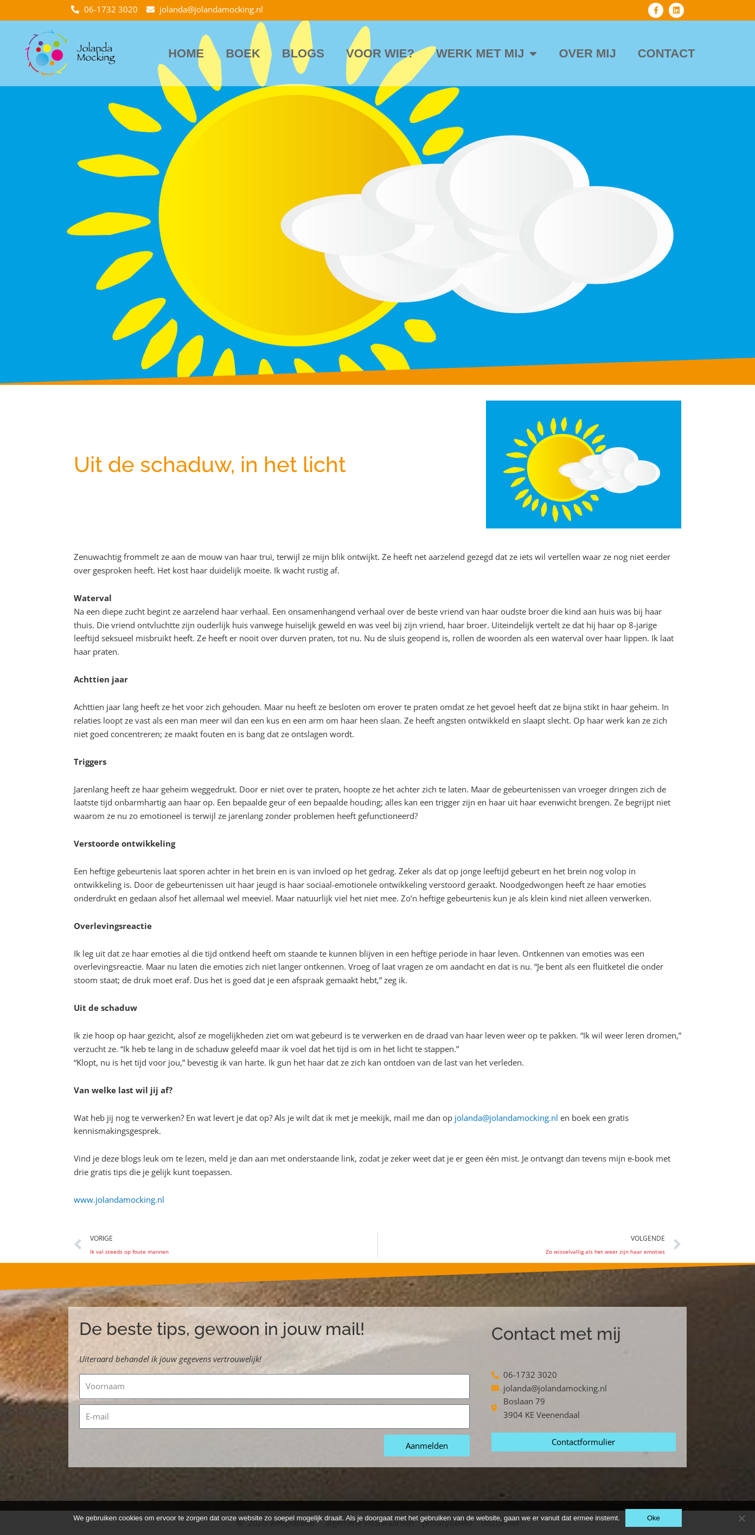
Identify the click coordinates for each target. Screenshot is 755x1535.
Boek (243, 53)
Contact (666, 53)
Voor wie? (380, 53)
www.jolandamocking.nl (119, 1199)
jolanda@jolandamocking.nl (506, 1117)
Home (186, 53)
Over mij (587, 53)
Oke (653, 1518)
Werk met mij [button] (487, 53)
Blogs (303, 53)
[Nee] (741, 1518)
